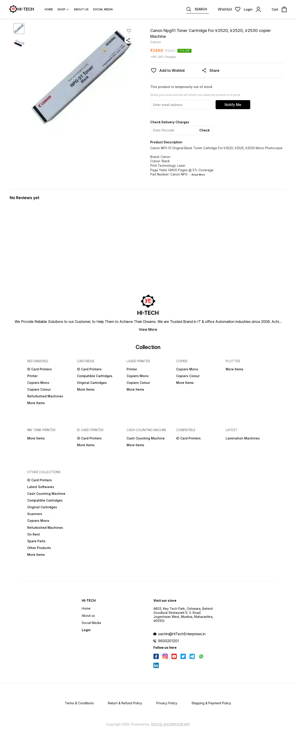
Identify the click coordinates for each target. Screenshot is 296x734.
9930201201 (168, 641)
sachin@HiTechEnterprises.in (181, 634)
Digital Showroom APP (170, 724)
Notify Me (233, 104)
